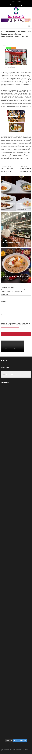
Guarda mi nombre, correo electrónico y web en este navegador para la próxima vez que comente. (15, 324)
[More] (13, 46)
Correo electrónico (6, 308)
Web (2, 315)
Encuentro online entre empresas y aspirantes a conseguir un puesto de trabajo (25, 171)
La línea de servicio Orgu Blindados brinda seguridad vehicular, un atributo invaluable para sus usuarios (8, 171)
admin (2, 38)
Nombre (3, 301)
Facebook (9, 374)
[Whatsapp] (8, 46)
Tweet (4, 45)
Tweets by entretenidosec (7, 365)
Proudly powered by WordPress (7, 749)
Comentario (4, 294)
